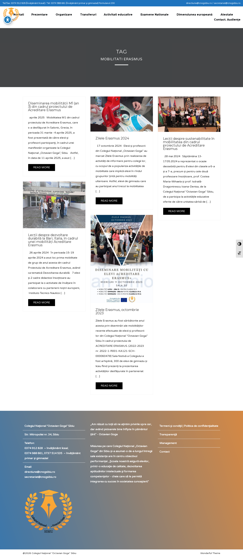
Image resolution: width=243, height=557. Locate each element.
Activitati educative (118, 14)
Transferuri (88, 14)
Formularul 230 (107, 3)
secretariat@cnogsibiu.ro (40, 477)
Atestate (227, 14)
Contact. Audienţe (227, 19)
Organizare (64, 14)
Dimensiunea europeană (194, 14)
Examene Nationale (155, 14)
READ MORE (41, 167)
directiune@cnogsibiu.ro (39, 472)
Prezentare (39, 14)
